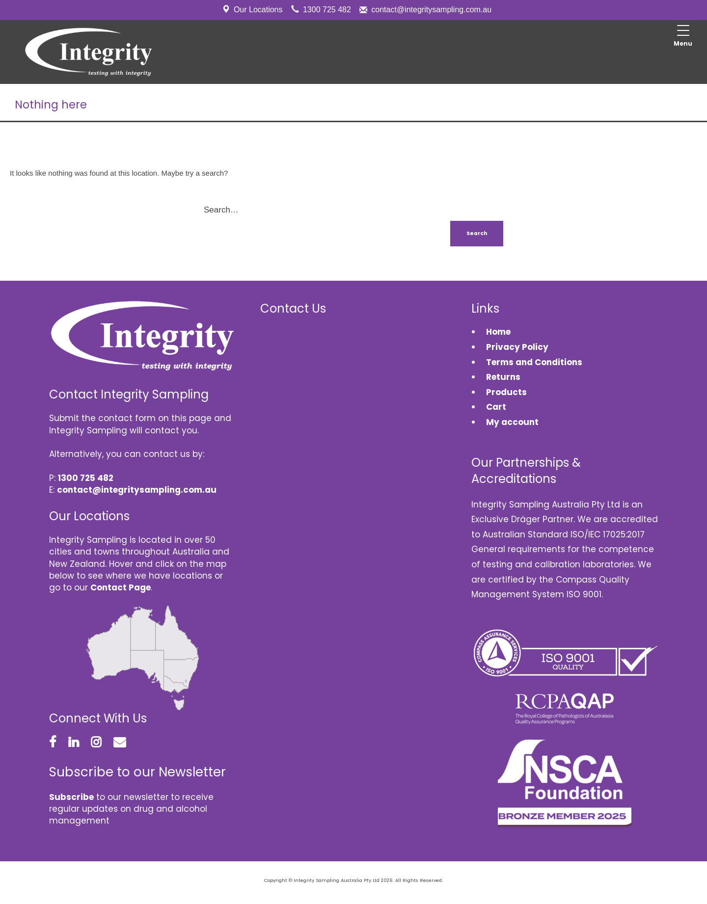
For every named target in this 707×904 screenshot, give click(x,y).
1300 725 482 (327, 9)
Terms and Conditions (534, 362)
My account (512, 422)
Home (498, 332)
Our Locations (258, 9)
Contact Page (120, 587)
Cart (496, 407)
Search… (221, 209)
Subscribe (71, 797)
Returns (503, 377)
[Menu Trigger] (683, 37)
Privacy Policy (517, 347)
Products (506, 392)
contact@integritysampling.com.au (431, 9)
